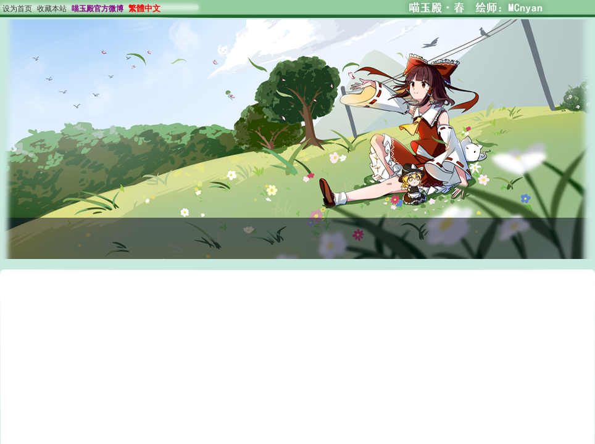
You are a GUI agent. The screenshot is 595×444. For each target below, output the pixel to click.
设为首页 (17, 8)
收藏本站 (52, 8)
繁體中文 (144, 8)
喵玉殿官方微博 (97, 8)
